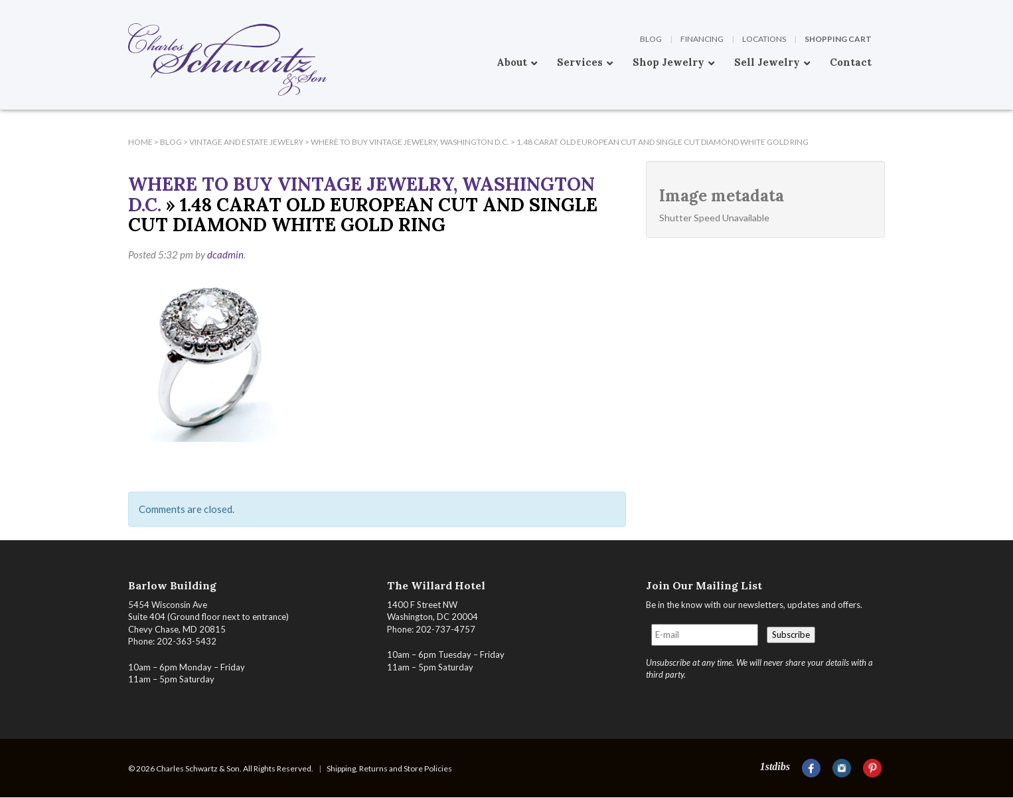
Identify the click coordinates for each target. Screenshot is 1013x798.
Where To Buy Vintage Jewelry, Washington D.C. (361, 194)
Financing (702, 39)
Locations (764, 39)
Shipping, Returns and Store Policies (389, 768)
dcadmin (225, 254)
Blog (651, 39)
